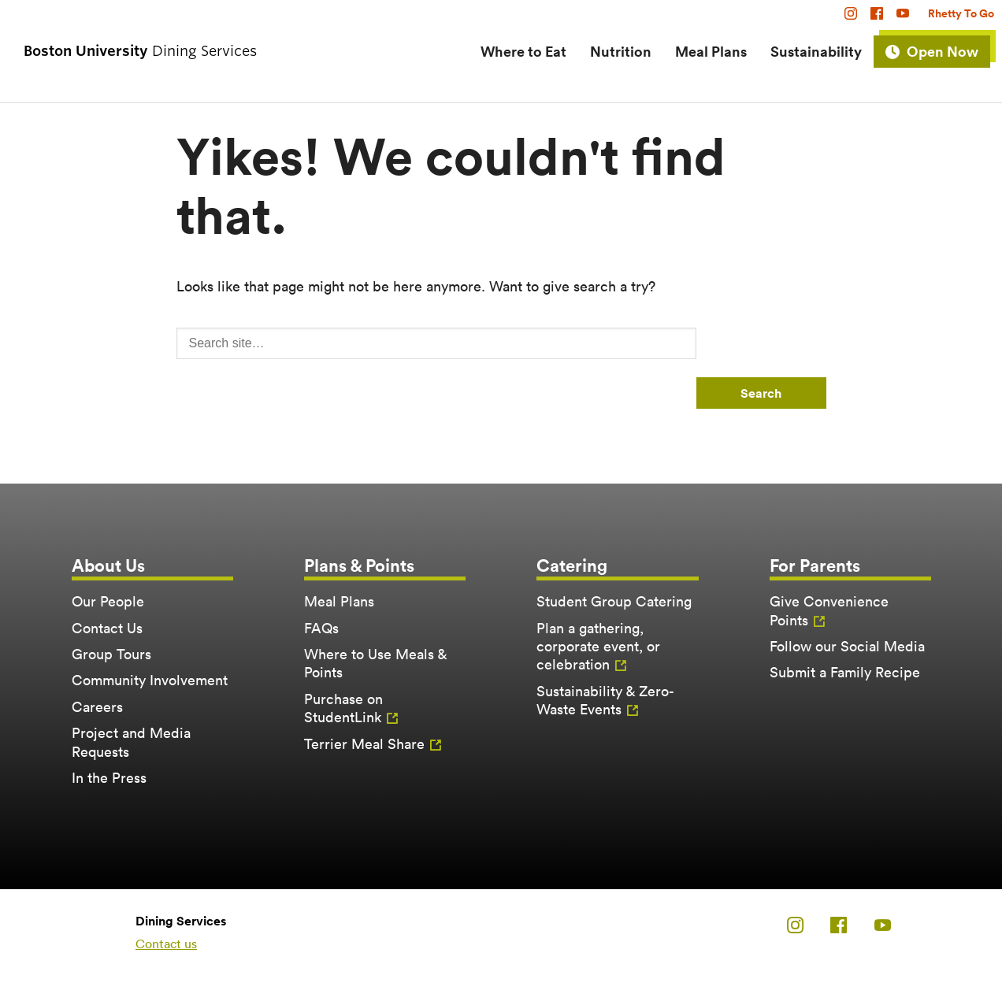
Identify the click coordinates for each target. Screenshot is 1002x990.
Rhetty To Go (961, 13)
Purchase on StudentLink (343, 708)
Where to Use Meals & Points (375, 663)
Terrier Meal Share (364, 744)
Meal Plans (711, 51)
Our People (108, 601)
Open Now (942, 51)
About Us (108, 565)
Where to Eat (523, 51)
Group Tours (111, 654)
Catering (571, 565)
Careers (97, 707)
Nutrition (620, 51)
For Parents (815, 565)
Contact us (166, 943)
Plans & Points (359, 565)
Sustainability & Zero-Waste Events (605, 700)
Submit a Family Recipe (845, 672)
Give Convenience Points (829, 610)
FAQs (321, 628)
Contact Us (107, 628)
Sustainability (816, 51)
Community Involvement (150, 680)
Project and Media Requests (131, 742)
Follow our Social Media (847, 646)
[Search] (436, 343)
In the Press (109, 778)
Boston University (68, 932)
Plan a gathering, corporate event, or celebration (598, 646)
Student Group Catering (614, 601)
